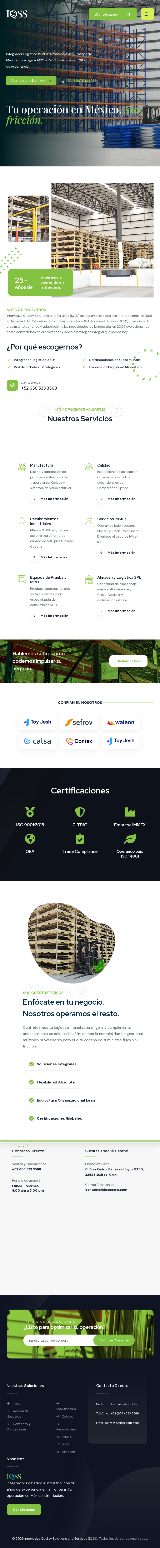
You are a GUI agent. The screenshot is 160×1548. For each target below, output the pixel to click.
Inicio (14, 1403)
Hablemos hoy (128, 661)
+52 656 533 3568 (26, 1169)
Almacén (65, 1452)
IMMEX (64, 1437)
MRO (62, 1444)
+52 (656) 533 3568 (81, 80)
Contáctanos (24, 1509)
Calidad (64, 1416)
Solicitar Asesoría (114, 1340)
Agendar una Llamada (31, 80)
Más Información (49, 499)
